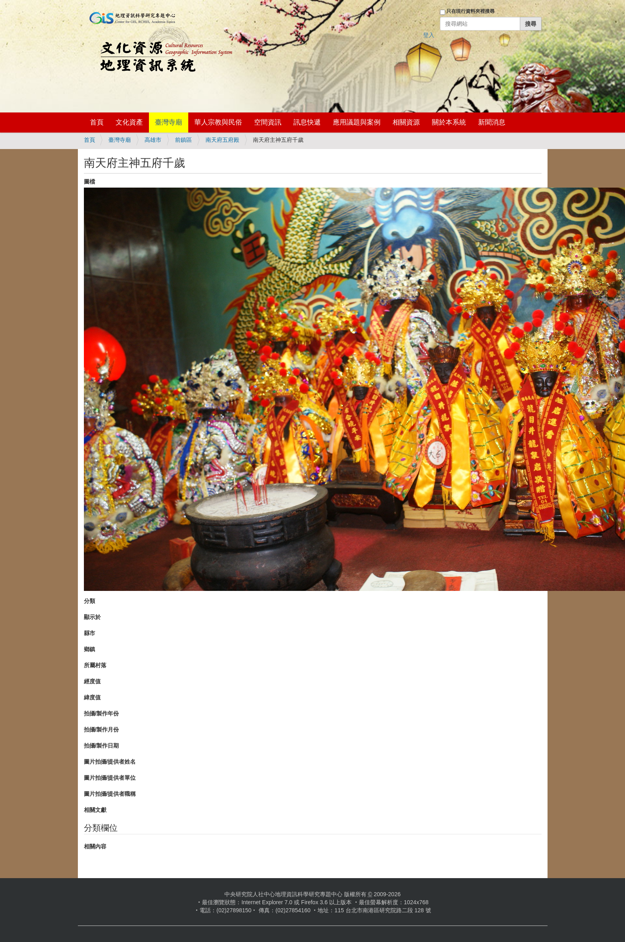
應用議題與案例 (357, 122)
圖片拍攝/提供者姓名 (110, 761)
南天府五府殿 (222, 140)
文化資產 (129, 122)
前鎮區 (183, 140)
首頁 (97, 122)
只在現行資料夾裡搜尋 (470, 11)
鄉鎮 (89, 649)
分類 (89, 601)
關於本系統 (449, 122)
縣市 (89, 633)
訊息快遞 (307, 122)
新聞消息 (491, 122)
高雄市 (153, 140)
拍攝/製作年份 (101, 713)
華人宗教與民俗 (218, 122)
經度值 (92, 681)
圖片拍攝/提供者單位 (110, 777)
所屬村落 (95, 665)
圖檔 (89, 181)
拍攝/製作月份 (101, 729)
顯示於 (92, 617)
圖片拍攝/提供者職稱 (110, 794)
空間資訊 (267, 122)
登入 (428, 35)
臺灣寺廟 (168, 122)
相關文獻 (95, 810)
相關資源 (406, 122)
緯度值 (92, 697)
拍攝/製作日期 (101, 745)
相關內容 (95, 846)
